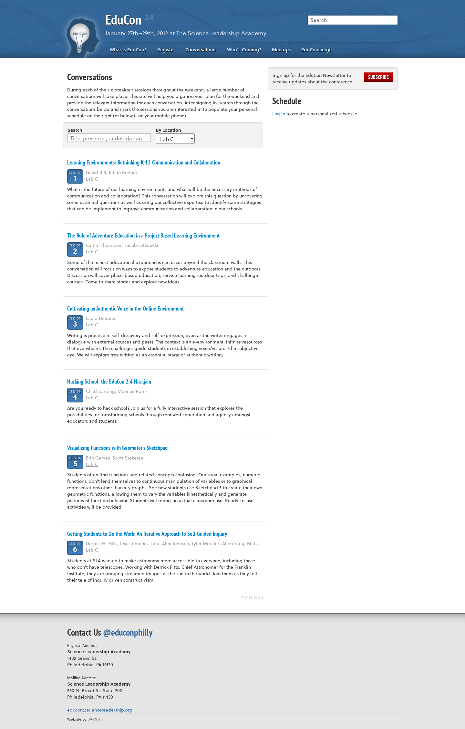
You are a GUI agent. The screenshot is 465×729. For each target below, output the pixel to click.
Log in (278, 113)
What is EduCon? (128, 49)
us (95, 719)
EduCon (129, 19)
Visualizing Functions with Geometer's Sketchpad (117, 447)
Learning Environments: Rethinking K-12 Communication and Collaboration (143, 162)
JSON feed (251, 597)
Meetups (281, 49)
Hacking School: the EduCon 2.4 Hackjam (109, 381)
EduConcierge (316, 49)
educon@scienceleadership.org (99, 709)
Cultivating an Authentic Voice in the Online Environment (125, 308)
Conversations (201, 49)
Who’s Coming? (244, 49)
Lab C (92, 178)
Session (75, 176)
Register (166, 49)
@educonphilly (127, 632)
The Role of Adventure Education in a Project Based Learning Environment (143, 235)
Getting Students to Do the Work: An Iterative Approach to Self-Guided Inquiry (147, 533)
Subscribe (378, 77)
